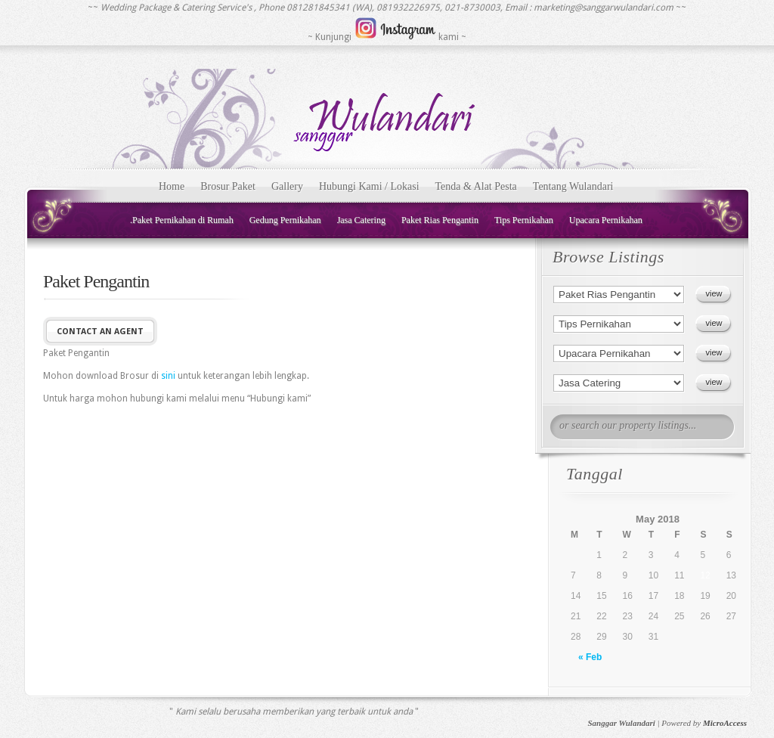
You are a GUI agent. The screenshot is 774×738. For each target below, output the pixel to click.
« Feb (590, 657)
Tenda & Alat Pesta (476, 186)
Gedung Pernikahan (285, 220)
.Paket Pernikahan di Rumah (182, 220)
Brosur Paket (227, 186)
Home (171, 186)
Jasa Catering (361, 220)
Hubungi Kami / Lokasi (369, 186)
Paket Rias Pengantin (439, 220)
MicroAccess (725, 722)
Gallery (287, 186)
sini (168, 376)
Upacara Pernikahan (605, 220)
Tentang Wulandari (573, 186)
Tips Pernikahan (523, 220)
